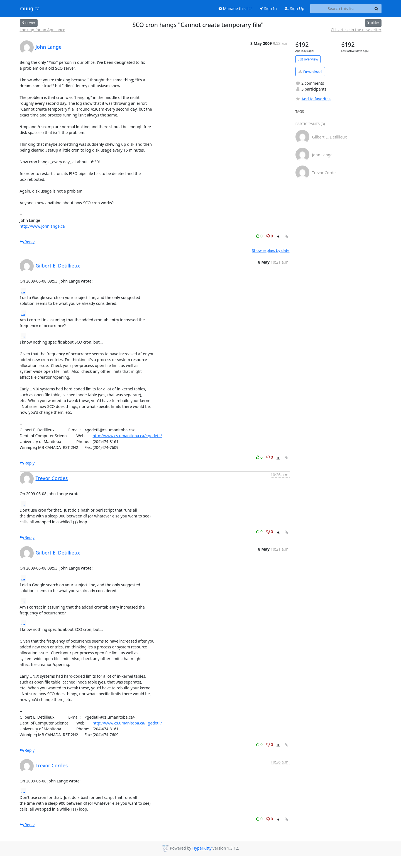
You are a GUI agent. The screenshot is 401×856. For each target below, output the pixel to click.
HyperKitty (201, 848)
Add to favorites (313, 98)
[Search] (376, 8)
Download (310, 71)
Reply (27, 241)
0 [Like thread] (259, 236)
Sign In (268, 8)
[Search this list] (341, 8)
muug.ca (30, 8)
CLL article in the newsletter (356, 29)
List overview (308, 59)
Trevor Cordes (52, 478)
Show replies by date (270, 250)
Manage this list (235, 8)
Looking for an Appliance (42, 29)
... (23, 291)
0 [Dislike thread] (269, 236)
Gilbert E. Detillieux (58, 265)
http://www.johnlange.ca (42, 226)
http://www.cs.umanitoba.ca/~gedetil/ (127, 435)
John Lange (49, 46)
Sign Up (294, 8)
